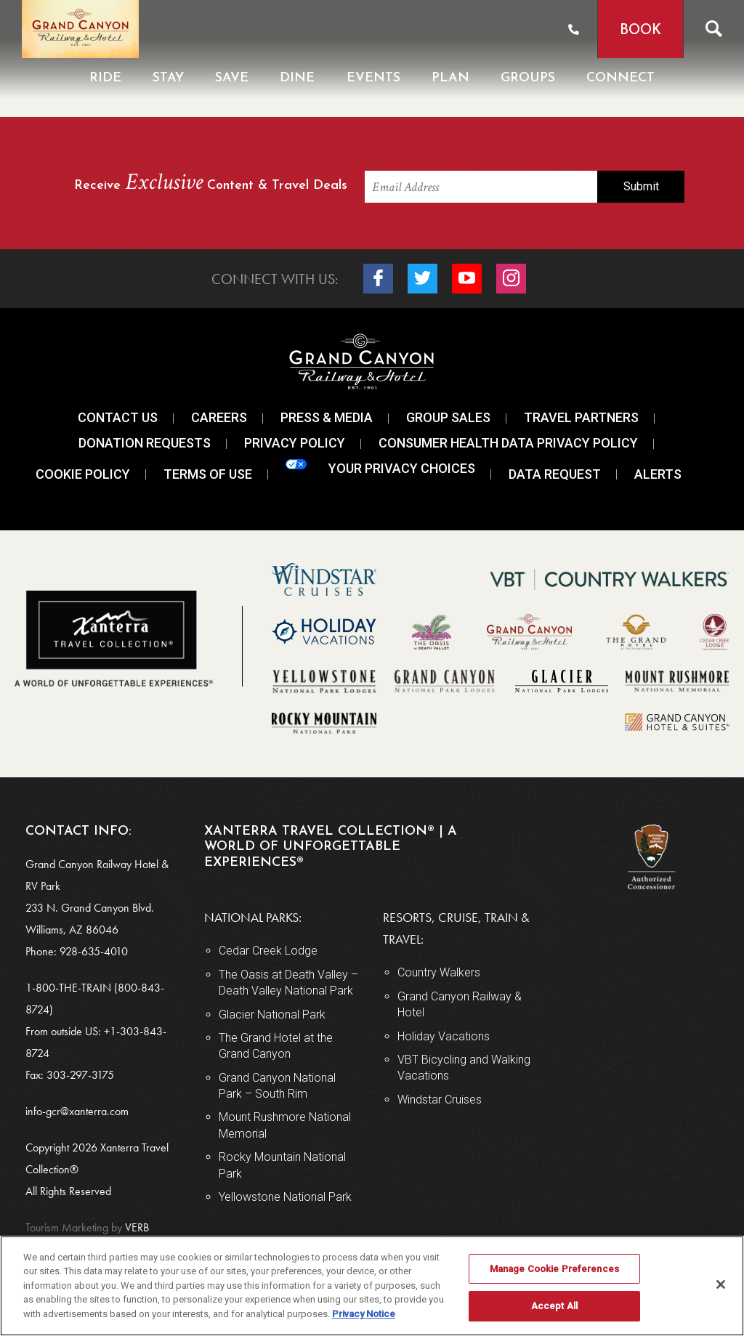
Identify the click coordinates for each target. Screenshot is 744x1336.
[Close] (721, 1284)
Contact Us (118, 417)
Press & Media (326, 417)
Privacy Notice (363, 1313)
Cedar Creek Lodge (268, 951)
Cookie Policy (83, 474)
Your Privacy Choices (380, 467)
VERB (87, 1227)
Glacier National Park (272, 1014)
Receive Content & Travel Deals (210, 183)
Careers (219, 417)
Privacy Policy (294, 442)
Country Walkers (438, 972)
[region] (372, 1286)
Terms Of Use (207, 474)
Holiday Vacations (443, 1036)
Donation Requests (144, 442)
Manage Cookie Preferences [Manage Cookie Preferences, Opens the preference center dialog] (554, 1268)
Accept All (554, 1305)
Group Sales (448, 417)
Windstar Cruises (439, 1099)
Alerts (658, 474)
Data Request (555, 474)
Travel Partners (581, 417)
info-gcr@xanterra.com (77, 1111)
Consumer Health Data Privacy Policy (508, 442)
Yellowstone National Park (285, 1197)
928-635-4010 (94, 951)
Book (640, 31)
